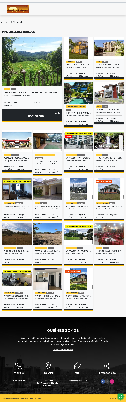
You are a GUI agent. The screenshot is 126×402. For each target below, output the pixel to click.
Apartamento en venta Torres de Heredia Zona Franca (78, 251)
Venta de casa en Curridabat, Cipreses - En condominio (109, 65)
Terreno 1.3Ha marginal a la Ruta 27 (48, 251)
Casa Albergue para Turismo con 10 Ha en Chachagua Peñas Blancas (109, 206)
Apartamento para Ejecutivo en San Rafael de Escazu (78, 158)
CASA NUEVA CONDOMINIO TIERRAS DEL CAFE (109, 110)
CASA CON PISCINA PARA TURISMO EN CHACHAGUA (78, 296)
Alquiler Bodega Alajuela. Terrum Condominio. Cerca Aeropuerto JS (17, 158)
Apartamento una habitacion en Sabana (48, 296)
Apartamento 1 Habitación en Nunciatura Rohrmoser (78, 206)
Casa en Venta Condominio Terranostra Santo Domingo (48, 206)
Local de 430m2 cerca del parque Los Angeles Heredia (109, 251)
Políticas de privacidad (63, 350)
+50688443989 (18, 381)
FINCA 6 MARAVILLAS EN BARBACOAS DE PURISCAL (109, 158)
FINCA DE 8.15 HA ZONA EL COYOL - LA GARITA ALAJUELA (17, 251)
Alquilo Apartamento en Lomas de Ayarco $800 (17, 206)
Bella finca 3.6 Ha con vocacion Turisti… (31, 92)
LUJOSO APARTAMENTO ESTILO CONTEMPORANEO (78, 65)
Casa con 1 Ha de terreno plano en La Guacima (48, 161)
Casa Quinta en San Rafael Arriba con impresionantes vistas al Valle (78, 113)
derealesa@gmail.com (77, 381)
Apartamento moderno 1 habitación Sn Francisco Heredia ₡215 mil (17, 296)
